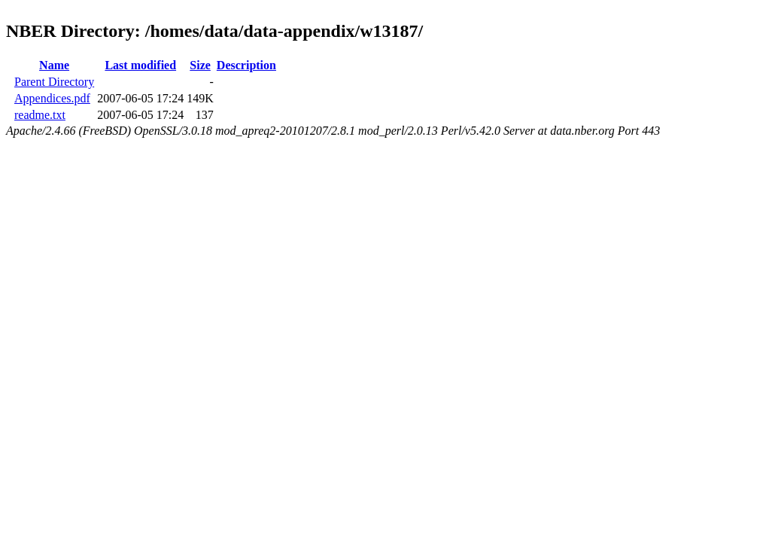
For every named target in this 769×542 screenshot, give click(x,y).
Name (54, 65)
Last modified (140, 65)
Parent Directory (54, 81)
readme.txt (39, 114)
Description (246, 65)
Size (200, 65)
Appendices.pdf (52, 98)
